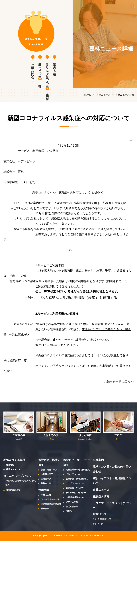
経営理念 (10, 465)
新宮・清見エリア (49, 470)
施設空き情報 (101, 496)
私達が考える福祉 (54, 65)
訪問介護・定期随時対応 (77, 479)
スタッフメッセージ (50, 499)
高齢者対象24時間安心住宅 (78, 470)
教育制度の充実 (13, 490)
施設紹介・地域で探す (47, 95)
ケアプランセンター (75, 483)
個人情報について (99, 514)
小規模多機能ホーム (75, 497)
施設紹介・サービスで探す (40, 69)
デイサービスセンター (76, 492)
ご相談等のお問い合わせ (32, 70)
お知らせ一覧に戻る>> (119, 381)
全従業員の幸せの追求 (51, 504)
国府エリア (46, 479)
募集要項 (45, 508)
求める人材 (46, 495)
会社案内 (98, 459)
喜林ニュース (103, 94)
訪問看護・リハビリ (75, 488)
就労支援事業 (72, 506)
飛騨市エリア (47, 483)
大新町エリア (47, 474)
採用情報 (40, 79)
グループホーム (73, 474)
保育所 (69, 511)
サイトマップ (98, 524)
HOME (87, 94)
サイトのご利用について (102, 519)
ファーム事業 (72, 502)
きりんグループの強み (47, 74)
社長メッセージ (13, 469)
